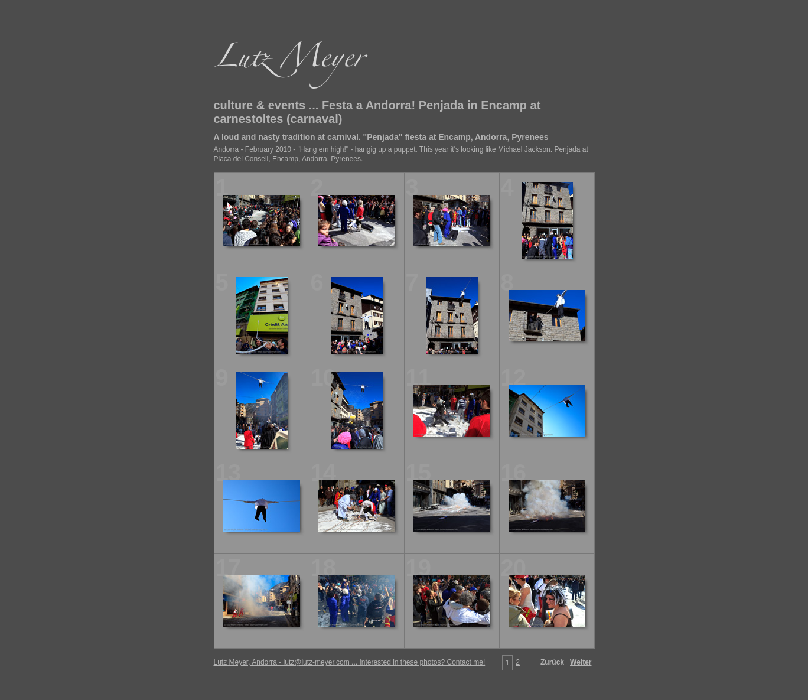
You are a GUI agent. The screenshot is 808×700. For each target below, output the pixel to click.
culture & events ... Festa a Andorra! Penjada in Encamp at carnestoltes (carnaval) (377, 112)
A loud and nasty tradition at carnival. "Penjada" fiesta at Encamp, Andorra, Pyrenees (381, 137)
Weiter (580, 662)
